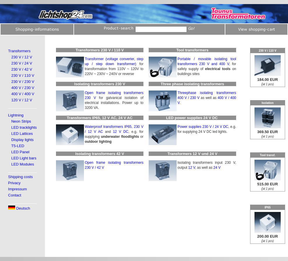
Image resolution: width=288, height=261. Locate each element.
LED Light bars (23, 158)
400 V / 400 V (22, 94)
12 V (191, 168)
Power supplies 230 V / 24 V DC (203, 127)
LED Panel (20, 152)
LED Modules (22, 164)
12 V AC (95, 132)
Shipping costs (20, 177)
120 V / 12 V (21, 100)
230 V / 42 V (21, 69)
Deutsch (19, 208)
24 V (217, 168)
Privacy (14, 183)
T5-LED (17, 146)
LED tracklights (24, 127)
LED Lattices (22, 133)
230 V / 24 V (21, 63)
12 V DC (120, 132)
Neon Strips (21, 121)
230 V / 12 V (21, 57)
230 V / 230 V (22, 81)
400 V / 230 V (22, 88)
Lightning (16, 115)
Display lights (22, 140)
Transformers (19, 51)
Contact (14, 195)
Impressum (17, 189)
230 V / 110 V (22, 75)
